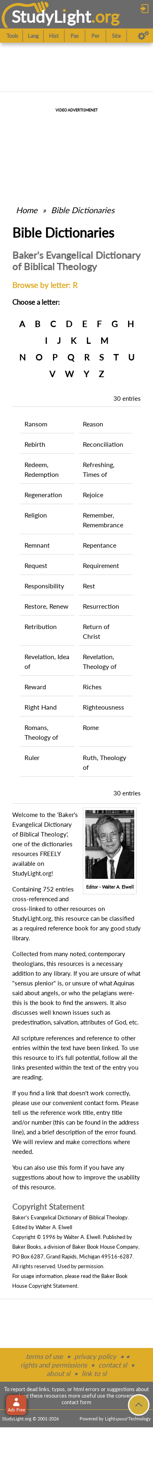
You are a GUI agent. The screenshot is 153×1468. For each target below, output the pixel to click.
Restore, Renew (46, 606)
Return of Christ (96, 631)
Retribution (40, 626)
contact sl (112, 1365)
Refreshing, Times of (99, 469)
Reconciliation (103, 444)
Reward (35, 686)
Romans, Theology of (41, 732)
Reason (93, 424)
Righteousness (103, 707)
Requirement (101, 565)
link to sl (94, 1373)
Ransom (35, 424)
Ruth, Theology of (104, 762)
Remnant (37, 545)
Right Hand (40, 707)
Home (27, 210)
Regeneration (43, 494)
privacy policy (95, 1356)
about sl (58, 1373)
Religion (35, 515)
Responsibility (44, 586)
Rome (91, 727)
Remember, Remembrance (103, 520)
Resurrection (101, 606)
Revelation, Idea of (46, 661)
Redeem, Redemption (41, 469)
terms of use (44, 1356)
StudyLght (51, 16)
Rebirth (34, 444)
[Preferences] (143, 36)
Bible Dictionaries (83, 210)
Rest (89, 586)
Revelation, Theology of (100, 661)
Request (35, 565)
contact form (101, 1102)
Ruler (32, 757)
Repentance (99, 545)
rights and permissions (53, 1365)
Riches (92, 686)
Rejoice (93, 494)
